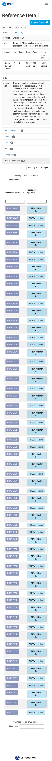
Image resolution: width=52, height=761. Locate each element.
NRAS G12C (12, 259)
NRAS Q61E (12, 549)
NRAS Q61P (12, 617)
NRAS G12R (12, 310)
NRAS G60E (12, 515)
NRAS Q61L (12, 600)
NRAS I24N (12, 532)
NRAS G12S (12, 328)
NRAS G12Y (12, 379)
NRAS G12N (12, 293)
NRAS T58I (12, 702)
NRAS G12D (12, 276)
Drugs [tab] (8, 148)
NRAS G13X (12, 498)
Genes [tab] (8, 142)
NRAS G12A (12, 242)
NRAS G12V (12, 345)
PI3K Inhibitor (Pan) (37, 209)
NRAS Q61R (12, 634)
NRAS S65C (12, 668)
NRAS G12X (12, 362)
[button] (24, 192)
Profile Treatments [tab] (14, 161)
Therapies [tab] (10, 155)
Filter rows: (14, 180)
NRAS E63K (12, 225)
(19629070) (18, 33)
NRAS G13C (12, 413)
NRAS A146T (12, 208)
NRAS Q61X (12, 651)
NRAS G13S (12, 464)
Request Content (39, 22)
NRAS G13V (12, 481)
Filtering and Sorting (38, 167)
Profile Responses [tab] (13, 130)
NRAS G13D (12, 430)
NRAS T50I (12, 685)
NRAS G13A (12, 396)
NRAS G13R (12, 447)
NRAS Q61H (12, 566)
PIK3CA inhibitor (36, 218)
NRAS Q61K (12, 583)
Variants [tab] (9, 136)
